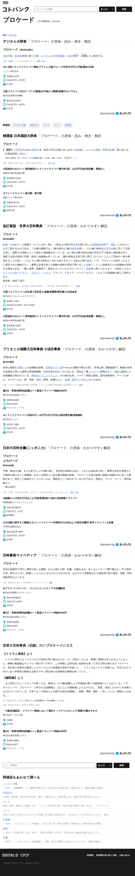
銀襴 (67, 379)
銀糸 (17, 56)
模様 (53, 149)
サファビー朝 (10, 272)
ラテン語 (57, 367)
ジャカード (94, 371)
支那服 (68, 125)
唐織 (38, 379)
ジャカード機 (19, 125)
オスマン (36, 272)
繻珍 (113, 244)
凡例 (43, 61)
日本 (69, 56)
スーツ (57, 125)
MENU (5, 2)
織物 (97, 149)
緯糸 (74, 248)
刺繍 (79, 149)
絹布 (34, 149)
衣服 (88, 268)
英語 (18, 149)
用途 (33, 375)
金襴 (112, 149)
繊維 (116, 371)
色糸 (5, 56)
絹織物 (95, 244)
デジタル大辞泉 (14, 41)
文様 (75, 244)
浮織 (19, 367)
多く (109, 371)
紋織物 (61, 56)
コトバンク (16, 9)
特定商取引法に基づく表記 (106, 855)
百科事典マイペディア (20, 555)
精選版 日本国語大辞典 (20, 136)
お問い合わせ (124, 855)
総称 (103, 244)
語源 (48, 367)
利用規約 (90, 855)
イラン (23, 272)
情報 (38, 61)
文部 (106, 248)
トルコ (46, 272)
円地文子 (34, 125)
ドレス (46, 125)
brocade (13, 35)
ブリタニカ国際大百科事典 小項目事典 (32, 349)
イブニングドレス (47, 375)
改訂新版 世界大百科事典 (22, 226)
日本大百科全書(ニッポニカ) (24, 448)
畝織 (5, 244)
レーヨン (45, 56)
